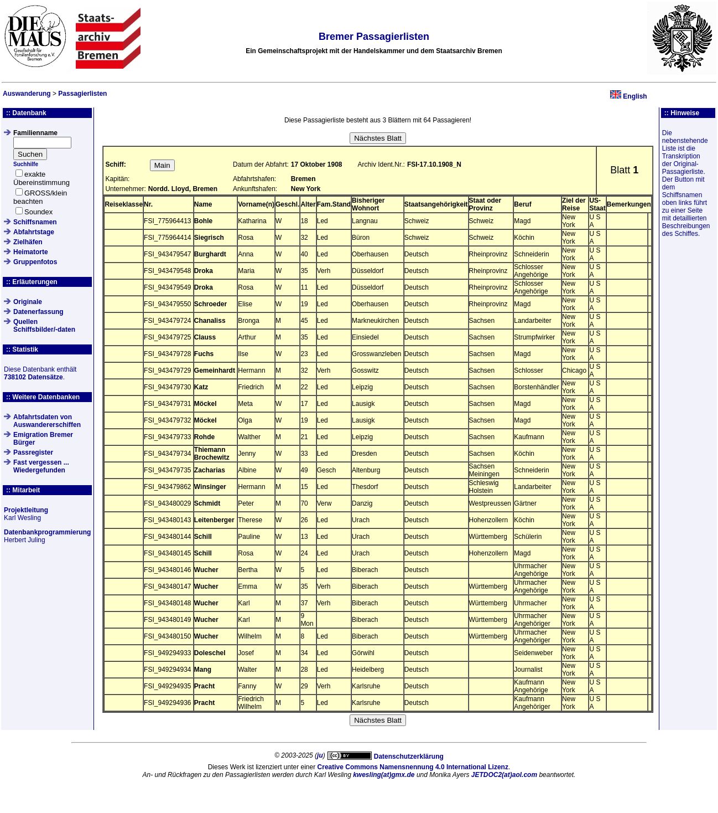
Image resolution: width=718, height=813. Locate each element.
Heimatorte (30, 252)
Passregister (33, 452)
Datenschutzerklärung (409, 756)
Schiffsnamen (35, 222)
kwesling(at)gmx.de (383, 775)
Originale (27, 302)
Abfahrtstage (33, 232)
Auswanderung (27, 93)
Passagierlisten (82, 93)
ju (320, 755)
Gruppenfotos (35, 262)
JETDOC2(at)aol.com (504, 775)
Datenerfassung (38, 312)
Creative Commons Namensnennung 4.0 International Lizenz (413, 767)
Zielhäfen (28, 242)
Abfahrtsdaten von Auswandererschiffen (47, 421)
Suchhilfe (25, 164)
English (635, 96)
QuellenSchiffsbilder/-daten (44, 325)
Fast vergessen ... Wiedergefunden (41, 466)
